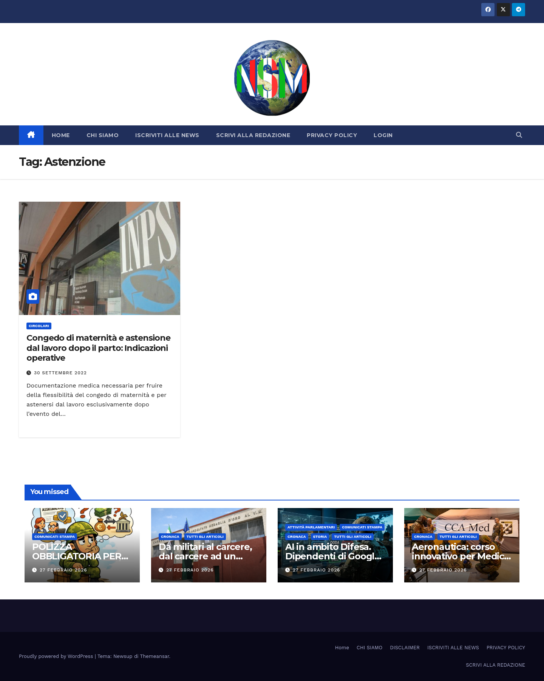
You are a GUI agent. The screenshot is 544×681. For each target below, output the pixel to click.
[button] (519, 135)
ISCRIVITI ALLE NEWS (167, 135)
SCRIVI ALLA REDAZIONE (253, 135)
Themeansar (154, 656)
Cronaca (170, 536)
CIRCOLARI (39, 326)
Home (342, 647)
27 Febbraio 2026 (63, 570)
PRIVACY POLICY (332, 135)
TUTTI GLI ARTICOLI (205, 536)
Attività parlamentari (311, 527)
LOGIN (383, 135)
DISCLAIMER (405, 647)
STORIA (320, 536)
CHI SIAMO (103, 135)
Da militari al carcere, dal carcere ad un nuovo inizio (205, 556)
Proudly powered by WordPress (57, 656)
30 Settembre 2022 (60, 372)
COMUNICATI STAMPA (54, 536)
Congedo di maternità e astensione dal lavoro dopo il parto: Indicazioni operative (98, 348)
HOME (61, 135)
